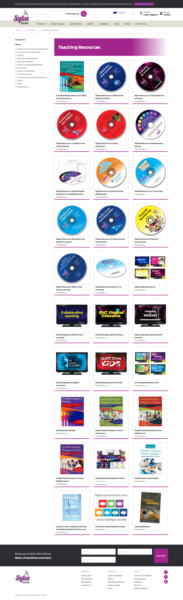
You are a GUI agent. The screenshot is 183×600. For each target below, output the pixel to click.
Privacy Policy (140, 579)
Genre (19, 84)
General (20, 55)
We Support (86, 582)
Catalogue (104, 23)
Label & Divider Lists (116, 582)
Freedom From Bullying (26, 71)
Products (41, 23)
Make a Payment (141, 588)
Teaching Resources (49, 30)
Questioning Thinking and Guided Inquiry (32, 49)
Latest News (76, 23)
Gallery (90, 23)
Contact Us (140, 23)
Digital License (22, 87)
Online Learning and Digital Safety (29, 65)
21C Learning (22, 68)
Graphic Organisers (24, 74)
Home (18, 30)
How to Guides (114, 585)
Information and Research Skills (28, 52)
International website (144, 4)
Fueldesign (44, 595)
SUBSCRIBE (161, 556)
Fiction (19, 81)
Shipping (138, 582)
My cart (165, 13)
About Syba (86, 575)
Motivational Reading (25, 62)
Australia (119, 12)
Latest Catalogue (115, 575)
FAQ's (110, 588)
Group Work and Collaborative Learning (32, 77)
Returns (137, 585)
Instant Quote (57, 23)
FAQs (116, 23)
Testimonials (86, 579)
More (127, 23)
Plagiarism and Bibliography (27, 58)
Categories (31, 30)
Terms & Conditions (143, 575)
